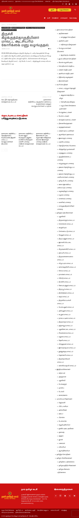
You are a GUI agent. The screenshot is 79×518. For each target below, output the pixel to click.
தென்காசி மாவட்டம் (66, 355)
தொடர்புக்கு (73, 18)
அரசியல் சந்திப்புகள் (66, 74)
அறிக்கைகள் (63, 33)
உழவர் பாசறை (64, 195)
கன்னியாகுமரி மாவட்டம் (67, 366)
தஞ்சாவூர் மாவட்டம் (65, 326)
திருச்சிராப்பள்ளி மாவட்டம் (9, 30)
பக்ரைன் (62, 443)
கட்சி (48, 18)
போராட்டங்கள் (64, 116)
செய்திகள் (55, 18)
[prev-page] (2, 150)
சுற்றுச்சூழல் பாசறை (66, 163)
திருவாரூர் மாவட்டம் (66, 322)
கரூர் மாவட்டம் (64, 297)
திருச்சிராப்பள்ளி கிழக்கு (18, 28)
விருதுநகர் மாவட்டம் (66, 344)
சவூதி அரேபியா (64, 425)
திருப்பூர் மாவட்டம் (65, 289)
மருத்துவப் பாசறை (65, 153)
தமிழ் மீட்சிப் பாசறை (66, 181)
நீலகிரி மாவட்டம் (65, 282)
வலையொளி (55, 510)
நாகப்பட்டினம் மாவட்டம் (67, 318)
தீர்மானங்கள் (63, 81)
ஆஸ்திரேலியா (64, 451)
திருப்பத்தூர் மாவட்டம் (66, 239)
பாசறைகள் (63, 18)
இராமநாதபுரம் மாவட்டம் (67, 348)
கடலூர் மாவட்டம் (64, 314)
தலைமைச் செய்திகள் (65, 30)
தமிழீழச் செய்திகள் (63, 454)
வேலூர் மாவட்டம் (65, 235)
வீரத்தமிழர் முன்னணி (67, 149)
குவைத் (61, 432)
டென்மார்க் (62, 421)
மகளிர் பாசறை (64, 142)
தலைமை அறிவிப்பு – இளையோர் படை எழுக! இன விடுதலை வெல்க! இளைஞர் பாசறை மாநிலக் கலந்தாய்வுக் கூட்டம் (43, 139)
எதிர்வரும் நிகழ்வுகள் (68, 45)
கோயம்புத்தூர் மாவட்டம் (67, 286)
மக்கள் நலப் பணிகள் (66, 131)
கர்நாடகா (62, 373)
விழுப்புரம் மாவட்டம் (66, 263)
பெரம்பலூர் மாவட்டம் (66, 307)
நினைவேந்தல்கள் (65, 123)
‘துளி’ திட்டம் (19, 510)
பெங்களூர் (63, 384)
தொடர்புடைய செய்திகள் (14, 116)
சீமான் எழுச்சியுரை (66, 62)
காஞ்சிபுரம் (63, 228)
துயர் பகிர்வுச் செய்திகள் (67, 59)
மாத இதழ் (64, 510)
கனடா (61, 414)
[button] (75, 10)
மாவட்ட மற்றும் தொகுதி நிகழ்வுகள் (35, 28)
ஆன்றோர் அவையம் (66, 135)
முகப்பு (3, 25)
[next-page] (6, 150)
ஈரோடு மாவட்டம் (64, 278)
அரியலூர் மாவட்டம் (66, 311)
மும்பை (61, 388)
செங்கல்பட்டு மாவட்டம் (67, 231)
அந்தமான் (62, 377)
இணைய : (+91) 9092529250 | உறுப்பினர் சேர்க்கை (29, 1)
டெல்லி (61, 392)
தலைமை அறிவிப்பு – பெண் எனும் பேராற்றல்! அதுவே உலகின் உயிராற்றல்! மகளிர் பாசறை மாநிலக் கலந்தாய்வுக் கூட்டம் (26, 140)
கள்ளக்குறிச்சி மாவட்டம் (67, 267)
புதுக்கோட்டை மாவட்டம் (67, 329)
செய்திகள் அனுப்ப (43, 510)
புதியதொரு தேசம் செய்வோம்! (60, 1)
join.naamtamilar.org (27, 503)
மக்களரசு (47, 1)
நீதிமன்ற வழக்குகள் (66, 77)
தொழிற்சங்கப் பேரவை (67, 146)
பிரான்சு (62, 417)
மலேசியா (62, 447)
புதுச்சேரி (62, 216)
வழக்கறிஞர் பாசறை (66, 191)
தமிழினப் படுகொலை (66, 462)
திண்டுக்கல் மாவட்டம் (66, 293)
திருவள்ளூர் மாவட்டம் (66, 220)
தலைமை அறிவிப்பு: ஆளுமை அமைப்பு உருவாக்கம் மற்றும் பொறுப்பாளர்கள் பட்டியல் (39, 103)
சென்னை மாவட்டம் (66, 224)
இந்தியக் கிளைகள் (63, 369)
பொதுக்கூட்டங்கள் (65, 112)
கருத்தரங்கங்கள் (65, 127)
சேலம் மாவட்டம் (64, 271)
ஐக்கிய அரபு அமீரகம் (66, 429)
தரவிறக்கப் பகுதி (30, 510)
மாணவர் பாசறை (65, 199)
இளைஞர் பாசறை (65, 138)
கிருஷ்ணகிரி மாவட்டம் (67, 249)
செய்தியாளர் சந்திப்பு (66, 66)
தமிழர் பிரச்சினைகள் (64, 458)
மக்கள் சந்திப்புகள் (65, 70)
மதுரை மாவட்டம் (64, 337)
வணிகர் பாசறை (65, 202)
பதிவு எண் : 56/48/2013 (7, 1)
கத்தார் (61, 436)
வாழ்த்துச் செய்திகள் (68, 37)
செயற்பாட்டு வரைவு (7, 512)
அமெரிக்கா (63, 410)
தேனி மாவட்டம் (64, 340)
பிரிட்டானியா (63, 406)
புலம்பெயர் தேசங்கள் (64, 399)
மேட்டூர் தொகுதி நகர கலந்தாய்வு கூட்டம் (9, 101)
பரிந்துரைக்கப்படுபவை (14, 118)
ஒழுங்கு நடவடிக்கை (68, 55)
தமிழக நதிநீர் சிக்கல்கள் (67, 465)
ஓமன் (61, 440)
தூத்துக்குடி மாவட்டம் (66, 351)
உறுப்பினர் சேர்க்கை (7, 510)
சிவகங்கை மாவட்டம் (66, 333)
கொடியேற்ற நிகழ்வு (68, 102)
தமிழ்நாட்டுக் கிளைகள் (65, 213)
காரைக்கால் (63, 395)
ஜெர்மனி (62, 403)
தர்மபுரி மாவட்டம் (65, 253)
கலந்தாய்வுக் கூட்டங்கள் (67, 120)
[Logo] (10, 10)
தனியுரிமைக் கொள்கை (23, 512)
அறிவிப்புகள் (63, 41)
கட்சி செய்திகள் (6, 28)
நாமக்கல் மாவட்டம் (65, 274)
